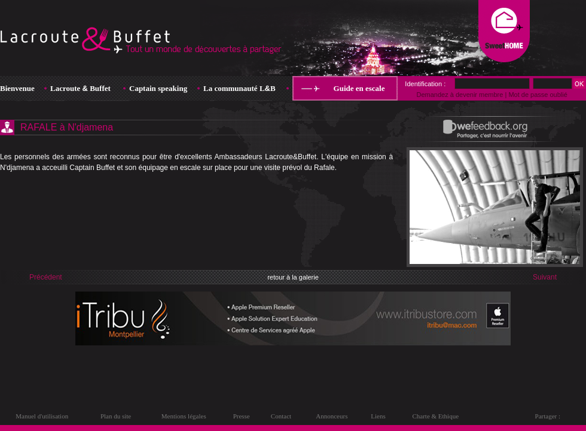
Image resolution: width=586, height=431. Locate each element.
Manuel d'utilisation (42, 416)
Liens (378, 416)
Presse (241, 416)
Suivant (545, 277)
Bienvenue (17, 88)
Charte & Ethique (435, 416)
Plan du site (115, 416)
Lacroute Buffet (80, 88)
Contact (281, 416)
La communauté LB (239, 88)
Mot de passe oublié (537, 94)
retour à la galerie (293, 277)
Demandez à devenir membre (459, 94)
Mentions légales (183, 416)
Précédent (45, 277)
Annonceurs (331, 416)
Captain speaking (158, 88)
